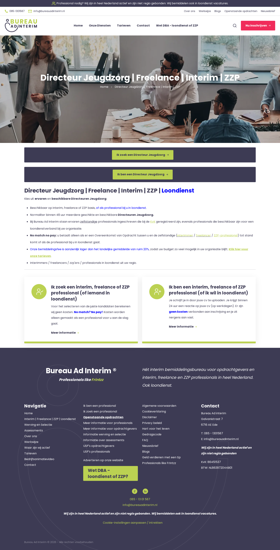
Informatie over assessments (103, 440)
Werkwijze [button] (205, 11)
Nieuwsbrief (150, 446)
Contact (30, 465)
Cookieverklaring (154, 411)
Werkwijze (31, 442)
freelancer (203, 235)
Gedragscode (151, 434)
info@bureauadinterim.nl (221, 439)
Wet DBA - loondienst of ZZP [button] (177, 25)
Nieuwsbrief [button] (268, 11)
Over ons (30, 436)
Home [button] (78, 25)
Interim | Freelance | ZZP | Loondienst (50, 419)
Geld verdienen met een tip (161, 457)
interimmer (185, 235)
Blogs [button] (217, 11)
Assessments (33, 430)
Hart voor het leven (155, 429)
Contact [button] (143, 25)
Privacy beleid (152, 423)
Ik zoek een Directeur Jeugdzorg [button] (143, 155)
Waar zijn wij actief (37, 448)
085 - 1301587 (213, 433)
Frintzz (97, 379)
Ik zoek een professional (100, 411)
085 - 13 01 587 (140, 499)
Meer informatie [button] (65, 333)
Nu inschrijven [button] (258, 25)
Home (28, 413)
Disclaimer (149, 417)
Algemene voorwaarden (159, 406)
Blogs (146, 452)
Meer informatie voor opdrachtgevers (110, 429)
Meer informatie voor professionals (107, 423)
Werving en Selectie (38, 425)
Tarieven (30, 453)
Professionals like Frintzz (159, 463)
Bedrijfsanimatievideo (39, 459)
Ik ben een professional (99, 406)
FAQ (145, 440)
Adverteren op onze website (103, 460)
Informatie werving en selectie (104, 434)
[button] (140, 3)
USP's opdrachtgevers (98, 446)
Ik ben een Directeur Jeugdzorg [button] (142, 174)
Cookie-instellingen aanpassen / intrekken (132, 523)
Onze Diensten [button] (100, 25)
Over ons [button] (189, 11)
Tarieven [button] (124, 25)
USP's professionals (96, 452)
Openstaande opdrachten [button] (240, 11)
